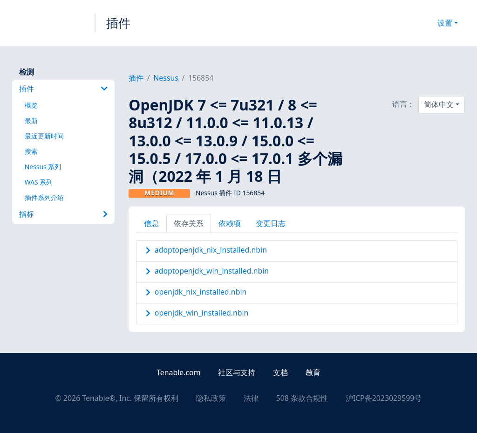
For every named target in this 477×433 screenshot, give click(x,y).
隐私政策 (211, 398)
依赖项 (229, 223)
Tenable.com (178, 372)
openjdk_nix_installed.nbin (200, 292)
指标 (63, 214)
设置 (444, 23)
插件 (118, 22)
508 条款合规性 (302, 398)
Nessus (165, 78)
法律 (251, 398)
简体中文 (439, 104)
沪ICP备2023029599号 (384, 398)
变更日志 (271, 223)
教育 (313, 372)
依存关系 (189, 223)
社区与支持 (236, 372)
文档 (280, 372)
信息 (151, 223)
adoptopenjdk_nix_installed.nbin (211, 250)
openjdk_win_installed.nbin (202, 313)
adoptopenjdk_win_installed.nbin (212, 271)
